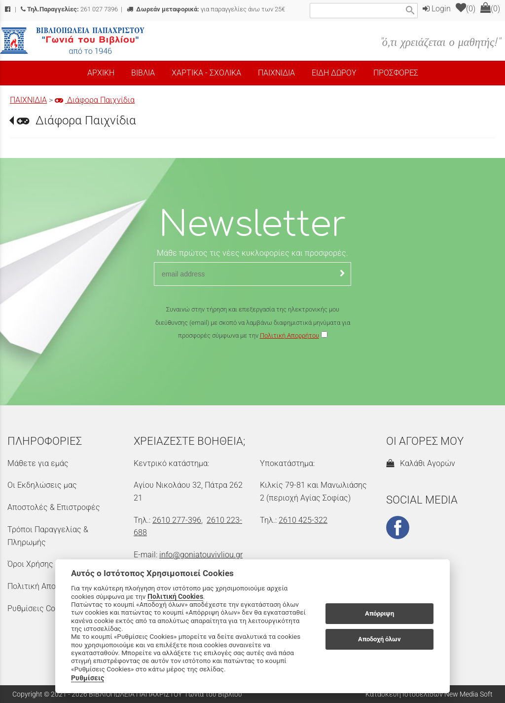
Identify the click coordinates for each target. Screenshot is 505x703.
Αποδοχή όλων (379, 639)
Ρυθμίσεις (87, 678)
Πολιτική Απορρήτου (289, 335)
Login (437, 8)
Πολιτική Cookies (175, 596)
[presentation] (252, 371)
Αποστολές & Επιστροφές (53, 507)
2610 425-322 (303, 520)
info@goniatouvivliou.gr (201, 554)
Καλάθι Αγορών (420, 463)
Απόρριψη (379, 613)
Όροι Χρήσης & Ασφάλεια (52, 564)
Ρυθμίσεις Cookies (40, 608)
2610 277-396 (176, 520)
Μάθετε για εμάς (38, 463)
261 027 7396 (69, 9)
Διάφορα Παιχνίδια (95, 100)
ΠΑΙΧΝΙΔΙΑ (28, 100)
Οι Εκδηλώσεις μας (42, 485)
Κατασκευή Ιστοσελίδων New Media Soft (429, 694)
